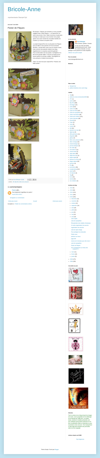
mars (72, 252)
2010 (71, 196)
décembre (74, 198)
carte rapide (74, 218)
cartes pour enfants (75, 116)
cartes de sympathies (75, 112)
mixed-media (73, 151)
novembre (74, 201)
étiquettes (72, 136)
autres (71, 101)
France (14, 190)
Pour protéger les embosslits (78, 232)
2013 (71, 190)
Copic (71, 122)
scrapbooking (73, 169)
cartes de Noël (73, 110)
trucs (71, 177)
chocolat (72, 120)
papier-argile (73, 157)
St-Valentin (72, 173)
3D (13, 181)
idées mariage (73, 141)
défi (71, 128)
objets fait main (74, 155)
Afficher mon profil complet (75, 52)
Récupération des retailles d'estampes (81, 223)
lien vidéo (72, 147)
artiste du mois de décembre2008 (78, 97)
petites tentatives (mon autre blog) (78, 88)
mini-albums (73, 149)
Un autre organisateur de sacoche (80, 225)
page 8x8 (73, 238)
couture (72, 126)
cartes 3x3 (72, 108)
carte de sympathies (76, 220)
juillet (72, 210)
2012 (71, 192)
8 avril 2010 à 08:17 (17, 194)
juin (72, 212)
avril (72, 216)
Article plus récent (12, 201)
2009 (71, 259)
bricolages (72, 104)
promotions (72, 167)
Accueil (35, 201)
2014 (71, 187)
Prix (71, 165)
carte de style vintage (76, 229)
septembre (74, 205)
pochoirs (72, 163)
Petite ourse (74, 234)
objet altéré (72, 153)
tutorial (71, 179)
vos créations (73, 181)
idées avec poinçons (24, 181)
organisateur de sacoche (77, 227)
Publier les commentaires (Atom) (23, 204)
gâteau (71, 138)
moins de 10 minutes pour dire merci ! (80, 241)
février (73, 254)
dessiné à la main (74, 130)
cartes (71, 106)
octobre (73, 203)
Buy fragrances (80, 439)
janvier (73, 256)
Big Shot (17, 181)
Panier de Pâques (75, 245)
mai (72, 214)
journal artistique (74, 145)
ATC (71, 99)
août (72, 207)
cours (71, 124)
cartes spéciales (74, 118)
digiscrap (72, 132)
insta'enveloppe (74, 144)
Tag (71, 175)
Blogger (57, 449)
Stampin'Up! (73, 86)
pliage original (73, 161)
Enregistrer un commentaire (17, 197)
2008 (71, 261)
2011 (71, 194)
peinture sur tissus (74, 159)
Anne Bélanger (81, 41)
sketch (71, 171)
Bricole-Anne (24, 9)
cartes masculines (74, 114)
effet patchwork (74, 134)
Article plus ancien (57, 201)
